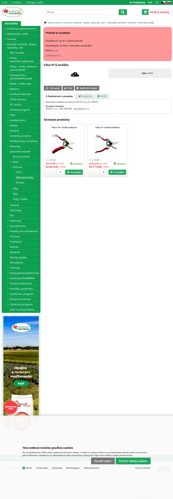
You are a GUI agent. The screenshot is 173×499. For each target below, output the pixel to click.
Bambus (14, 88)
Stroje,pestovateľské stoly (24, 273)
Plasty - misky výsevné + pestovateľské (24, 68)
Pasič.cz (21, 12)
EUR (150, 2)
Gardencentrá (18, 120)
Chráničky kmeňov (20, 135)
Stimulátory (16, 262)
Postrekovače (17, 226)
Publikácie (16, 241)
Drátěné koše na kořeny (23, 141)
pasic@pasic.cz (53, 55)
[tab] (59, 96)
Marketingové (73, 467)
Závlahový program (21, 304)
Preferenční (42, 467)
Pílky (15, 188)
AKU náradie (17, 52)
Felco (19, 172)
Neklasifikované (91, 467)
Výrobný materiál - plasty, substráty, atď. (22, 45)
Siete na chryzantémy (22, 309)
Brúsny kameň (21, 156)
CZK (157, 2)
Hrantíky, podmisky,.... (23, 288)
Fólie (12, 115)
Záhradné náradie (20, 151)
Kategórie (11, 23)
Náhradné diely (25, 177)
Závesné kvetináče (20, 299)
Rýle (15, 193)
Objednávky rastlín (18, 33)
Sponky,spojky (18, 257)
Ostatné (14, 205)
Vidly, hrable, (20, 199)
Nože (16, 161)
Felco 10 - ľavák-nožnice (64, 127)
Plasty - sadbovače (20, 83)
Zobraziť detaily (143, 467)
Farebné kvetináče (20, 94)
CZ (163, 2)
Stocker (20, 182)
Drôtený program (20, 109)
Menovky (15, 146)
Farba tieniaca (18, 99)
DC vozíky (15, 104)
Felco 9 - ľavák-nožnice (107, 127)
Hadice (14, 125)
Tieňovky (15, 267)
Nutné (29, 467)
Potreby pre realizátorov (24, 231)
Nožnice (17, 167)
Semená (11, 39)
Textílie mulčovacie (21, 283)
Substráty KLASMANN (22, 278)
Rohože (14, 246)
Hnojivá (14, 130)
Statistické (57, 467)
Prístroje (15, 236)
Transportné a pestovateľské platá (21, 76)
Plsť (12, 215)
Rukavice (15, 252)
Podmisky (15, 220)
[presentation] (59, 96)
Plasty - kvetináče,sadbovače (22, 59)
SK (168, 2)
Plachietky (16, 210)
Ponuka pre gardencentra (21, 28)
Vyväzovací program (21, 293)
